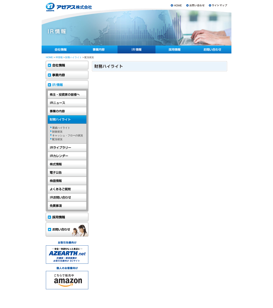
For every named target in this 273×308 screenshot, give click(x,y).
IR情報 (59, 57)
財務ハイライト (73, 57)
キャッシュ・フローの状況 (67, 135)
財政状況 (57, 131)
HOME (49, 57)
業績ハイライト (61, 127)
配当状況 (57, 139)
